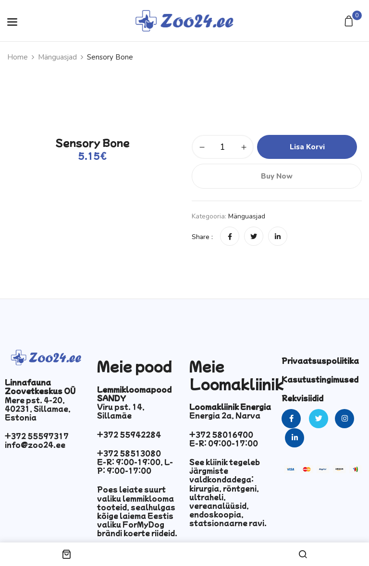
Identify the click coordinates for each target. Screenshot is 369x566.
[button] (350, 21)
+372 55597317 (37, 436)
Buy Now (277, 176)
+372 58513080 (129, 453)
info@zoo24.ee (35, 444)
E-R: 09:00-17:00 (223, 443)
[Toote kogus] (223, 147)
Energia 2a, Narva (224, 415)
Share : (202, 236)
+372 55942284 (129, 434)
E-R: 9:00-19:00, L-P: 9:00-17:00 (135, 466)
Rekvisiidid (302, 398)
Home (17, 57)
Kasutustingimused (320, 379)
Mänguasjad (57, 57)
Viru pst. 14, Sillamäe (121, 411)
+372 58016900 (221, 434)
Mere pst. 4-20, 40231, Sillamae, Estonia (38, 408)
